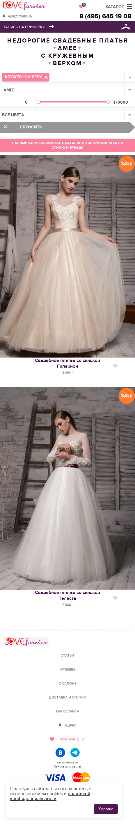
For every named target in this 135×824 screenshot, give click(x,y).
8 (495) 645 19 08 (105, 16)
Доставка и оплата (67, 697)
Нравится (115, 366)
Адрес (70, 725)
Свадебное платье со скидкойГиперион (67, 363)
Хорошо (105, 809)
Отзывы (67, 669)
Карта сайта (67, 711)
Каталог (115, 6)
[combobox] (67, 77)
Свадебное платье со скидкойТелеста (67, 595)
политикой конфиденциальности (50, 796)
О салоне (67, 683)
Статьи (67, 655)
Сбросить (31, 127)
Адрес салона (20, 16)
